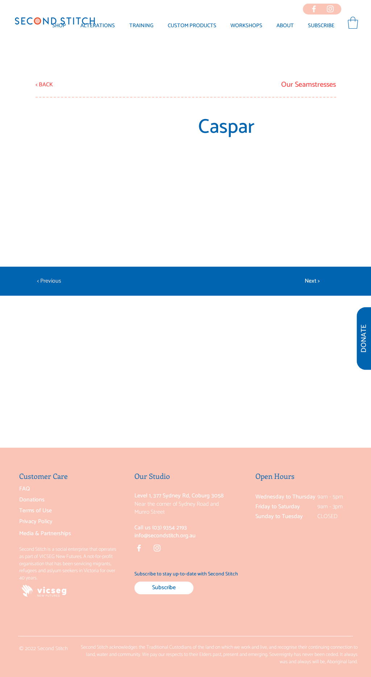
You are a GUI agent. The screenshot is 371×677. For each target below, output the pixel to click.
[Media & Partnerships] (55, 533)
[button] (285, 26)
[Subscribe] (163, 588)
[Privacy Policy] (55, 521)
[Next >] (301, 281)
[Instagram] (157, 548)
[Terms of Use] (55, 510)
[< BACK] (59, 85)
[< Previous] (61, 281)
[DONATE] (364, 338)
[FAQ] (55, 489)
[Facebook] (138, 548)
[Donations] (55, 500)
